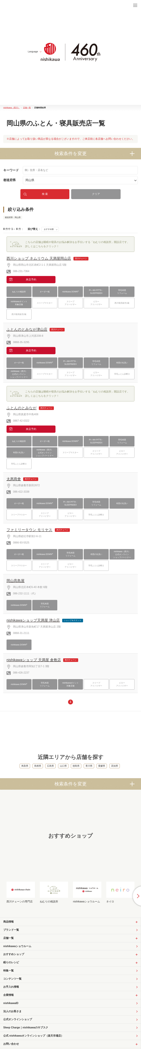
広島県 (50, 766)
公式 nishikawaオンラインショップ (33, 1036)
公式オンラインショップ (17, 1019)
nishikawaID (10, 1003)
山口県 (63, 766)
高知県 (114, 766)
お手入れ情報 (11, 987)
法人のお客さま (12, 1011)
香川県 (89, 766)
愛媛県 (101, 766)
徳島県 (76, 766)
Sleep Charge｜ (25, 1028)
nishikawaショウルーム (17, 946)
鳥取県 (24, 766)
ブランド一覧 (11, 930)
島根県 (37, 766)
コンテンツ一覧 (12, 979)
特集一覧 (8, 970)
